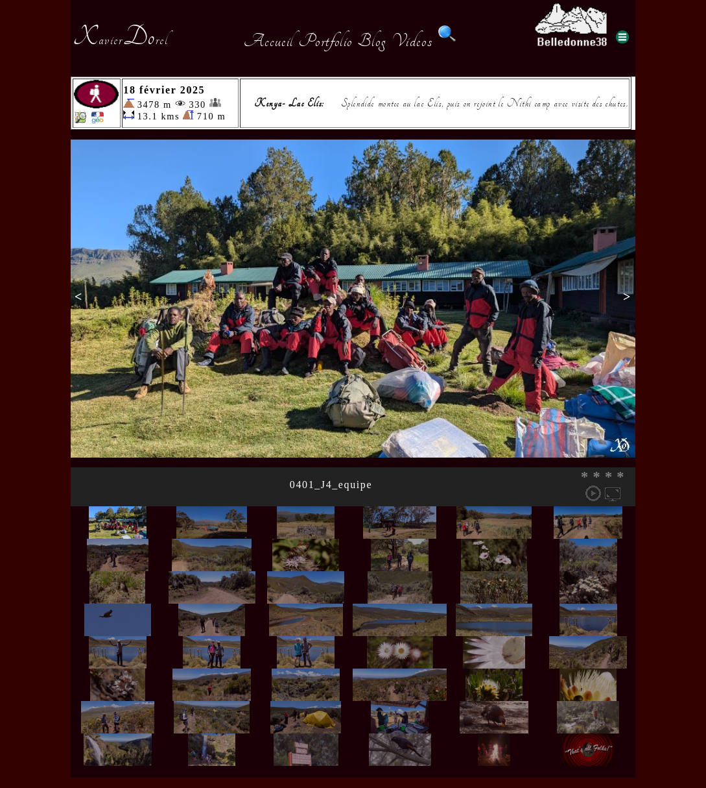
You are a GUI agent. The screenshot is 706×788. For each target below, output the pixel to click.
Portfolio (325, 41)
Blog (372, 41)
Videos (412, 41)
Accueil (269, 41)
